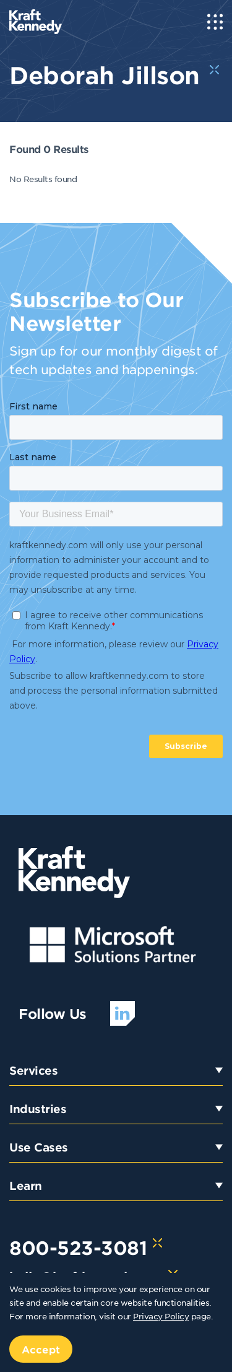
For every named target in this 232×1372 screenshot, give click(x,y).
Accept (41, 1349)
